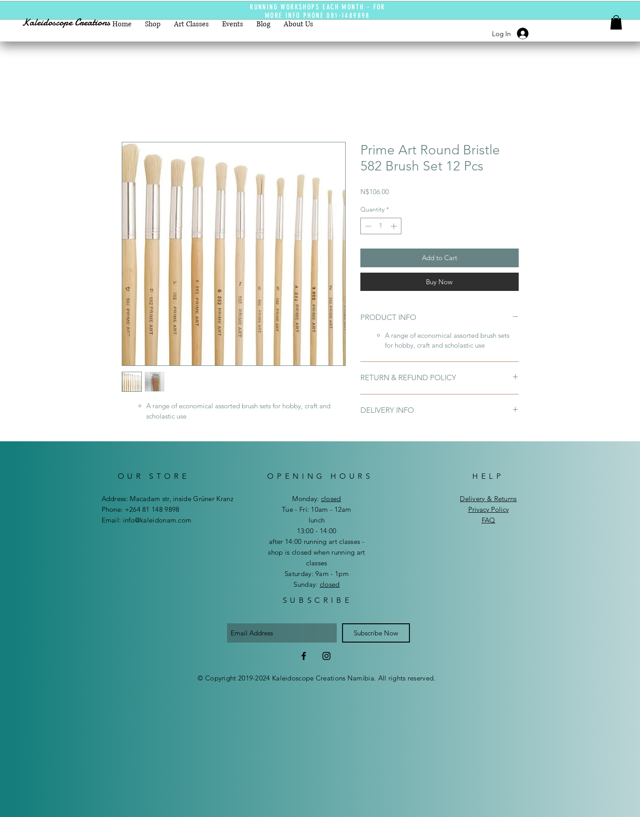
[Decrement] (367, 226)
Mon (299, 498)
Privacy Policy (488, 509)
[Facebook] (303, 656)
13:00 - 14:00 (317, 531)
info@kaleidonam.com (157, 520)
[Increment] (394, 226)
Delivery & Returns (488, 498)
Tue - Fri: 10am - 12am (316, 509)
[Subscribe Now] (376, 633)
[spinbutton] (381, 226)
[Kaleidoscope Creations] (74, 22)
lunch (317, 520)
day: (323, 498)
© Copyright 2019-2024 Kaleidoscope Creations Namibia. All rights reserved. (316, 678)
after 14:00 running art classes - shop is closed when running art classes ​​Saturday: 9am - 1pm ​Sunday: (316, 563)
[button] (616, 22)
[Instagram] (326, 656)
